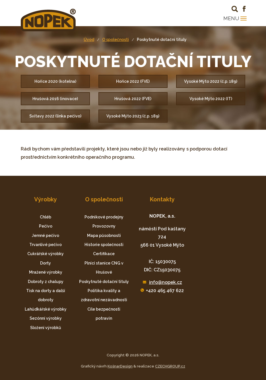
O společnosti (115, 39)
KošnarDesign (120, 366)
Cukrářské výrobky (45, 253)
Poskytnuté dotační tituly (162, 39)
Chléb (45, 217)
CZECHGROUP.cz (170, 366)
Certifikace (104, 253)
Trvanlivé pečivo (45, 244)
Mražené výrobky (45, 272)
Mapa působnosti (104, 235)
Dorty (45, 263)
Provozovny (104, 226)
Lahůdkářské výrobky (46, 309)
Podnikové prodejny (103, 217)
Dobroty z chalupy (45, 281)
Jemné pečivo (45, 235)
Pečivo (45, 226)
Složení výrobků (45, 327)
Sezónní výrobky (46, 318)
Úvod (89, 39)
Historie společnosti (103, 244)
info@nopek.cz (165, 282)
